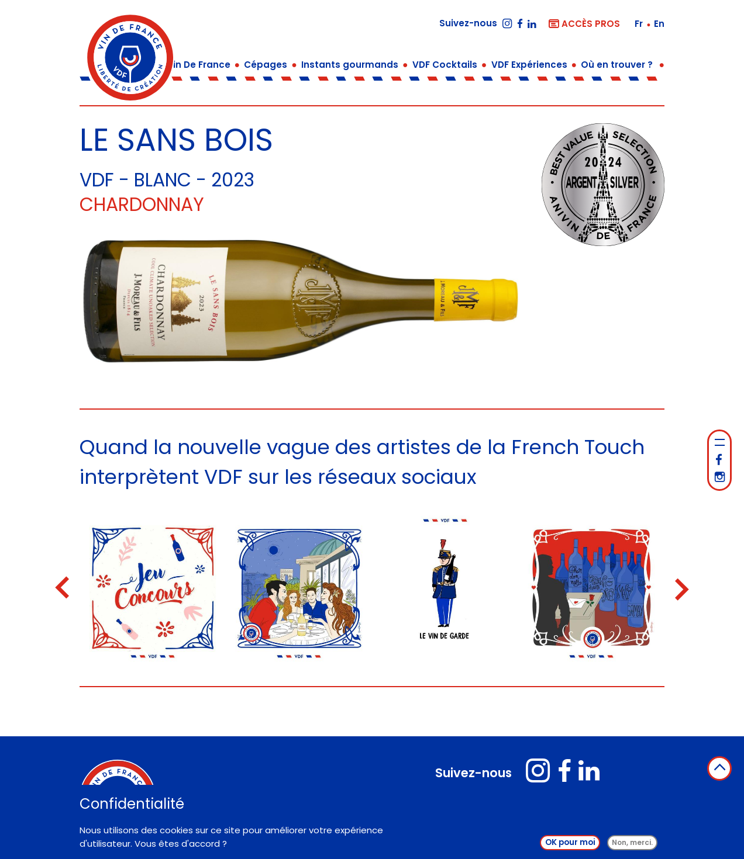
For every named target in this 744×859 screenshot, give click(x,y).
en (659, 24)
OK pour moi (570, 844)
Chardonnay (142, 204)
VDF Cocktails (444, 64)
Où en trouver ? (617, 64)
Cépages (265, 64)
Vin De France (198, 64)
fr (640, 24)
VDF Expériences (529, 64)
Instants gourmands (349, 64)
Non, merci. (632, 845)
